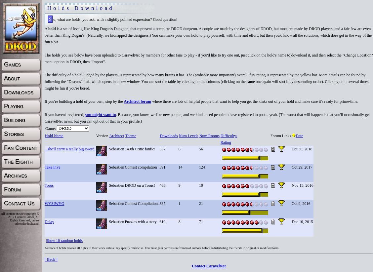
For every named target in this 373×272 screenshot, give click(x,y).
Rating (225, 142)
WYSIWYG (54, 203)
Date (297, 136)
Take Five (52, 167)
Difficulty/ (228, 136)
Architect (116, 136)
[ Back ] (51, 259)
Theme (130, 136)
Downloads (168, 136)
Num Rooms (209, 136)
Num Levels (188, 136)
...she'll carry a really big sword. (70, 149)
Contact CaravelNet (209, 266)
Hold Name (54, 136)
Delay (49, 221)
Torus (49, 185)
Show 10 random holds (64, 240)
